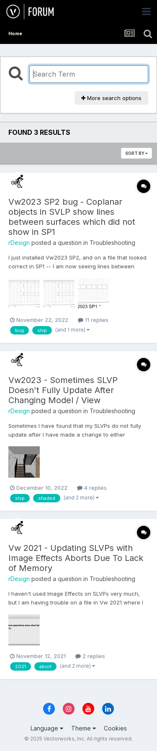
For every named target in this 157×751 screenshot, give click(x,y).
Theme (83, 728)
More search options (111, 98)
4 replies (92, 487)
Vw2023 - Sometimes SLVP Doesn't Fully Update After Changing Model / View (63, 390)
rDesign (19, 242)
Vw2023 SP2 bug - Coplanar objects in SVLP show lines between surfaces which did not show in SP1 (71, 217)
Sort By (136, 153)
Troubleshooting (112, 242)
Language (47, 728)
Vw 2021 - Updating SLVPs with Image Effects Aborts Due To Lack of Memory (75, 558)
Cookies (115, 728)
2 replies (90, 656)
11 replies (93, 319)
